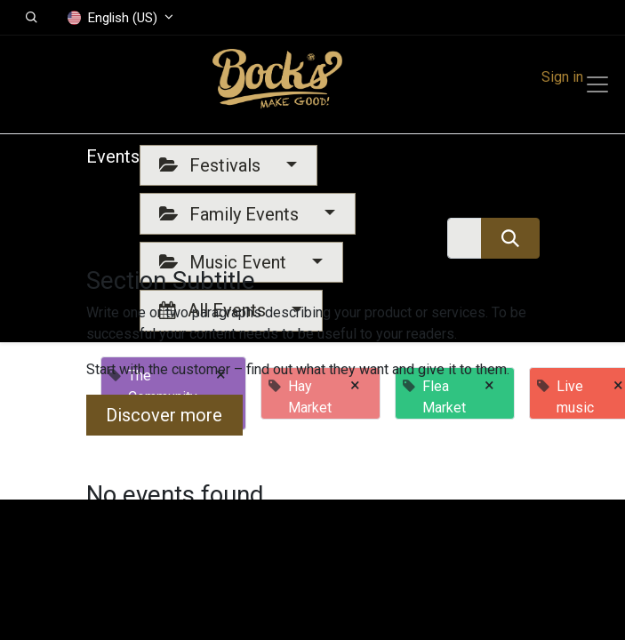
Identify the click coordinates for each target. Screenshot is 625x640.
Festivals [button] (212, 165)
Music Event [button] (225, 262)
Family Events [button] (231, 214)
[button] (31, 18)
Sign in (562, 76)
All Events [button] (214, 310)
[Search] (510, 238)
